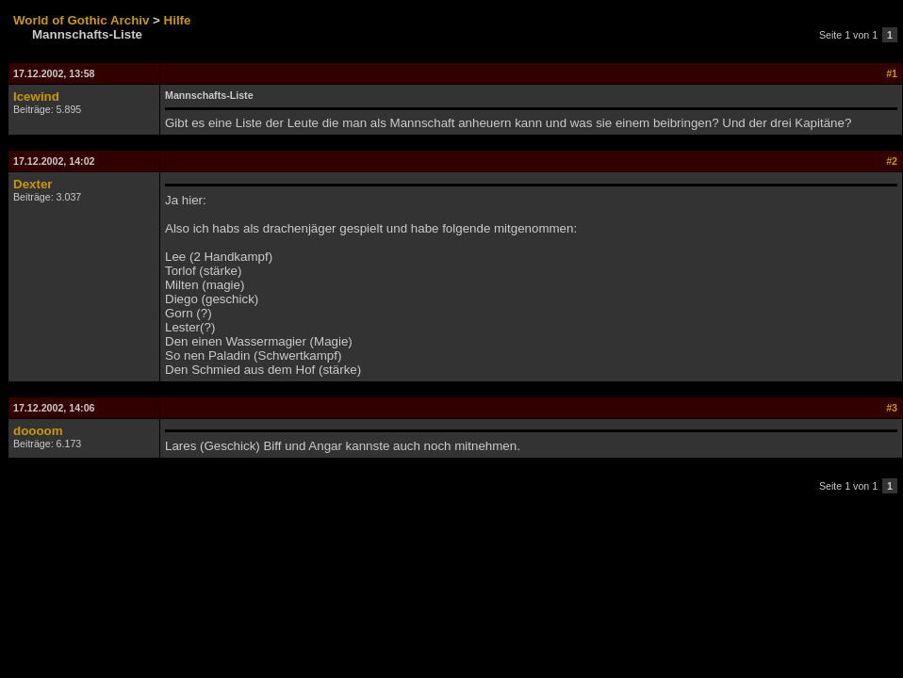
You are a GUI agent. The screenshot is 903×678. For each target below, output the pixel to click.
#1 (891, 73)
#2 (891, 161)
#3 (891, 407)
